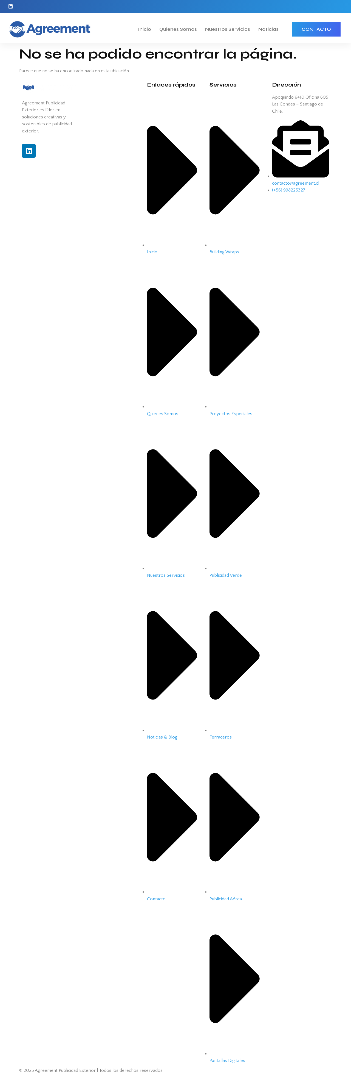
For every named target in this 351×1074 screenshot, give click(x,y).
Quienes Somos (178, 29)
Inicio (144, 29)
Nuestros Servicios (227, 29)
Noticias (268, 29)
